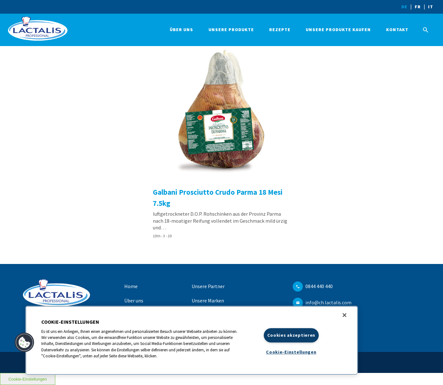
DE (404, 7)
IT (430, 7)
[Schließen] (344, 315)
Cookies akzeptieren (291, 335)
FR (418, 7)
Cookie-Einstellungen (291, 352)
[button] (24, 342)
